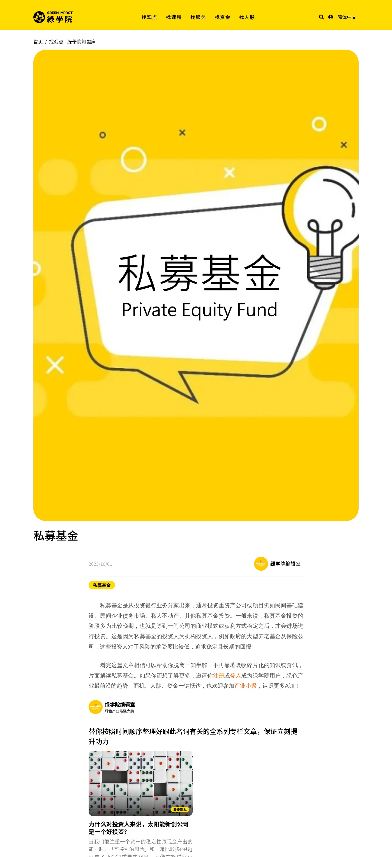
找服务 (198, 17)
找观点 (150, 17)
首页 (38, 41)
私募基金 (102, 585)
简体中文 (346, 17)
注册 (218, 675)
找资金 (223, 17)
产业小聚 (245, 686)
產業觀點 (180, 809)
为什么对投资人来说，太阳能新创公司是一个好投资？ (139, 828)
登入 (235, 675)
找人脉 (247, 17)
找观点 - (72, 41)
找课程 (174, 17)
